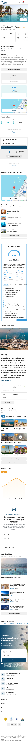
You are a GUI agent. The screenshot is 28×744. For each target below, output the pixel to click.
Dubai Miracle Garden (20, 455)
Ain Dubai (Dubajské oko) (6, 429)
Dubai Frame (4, 455)
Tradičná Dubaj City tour (13, 211)
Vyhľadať (14, 147)
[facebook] (8, 724)
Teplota (4, 472)
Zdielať (7, 402)
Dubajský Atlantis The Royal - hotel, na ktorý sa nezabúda (17, 607)
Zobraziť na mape (14, 462)
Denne (7, 122)
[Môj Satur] (22, 2)
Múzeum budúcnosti (12, 231)
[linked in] (12, 724)
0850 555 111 (9, 678)
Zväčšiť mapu (14, 198)
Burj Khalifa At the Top (7, 442)
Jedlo (11, 284)
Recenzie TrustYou (14, 95)
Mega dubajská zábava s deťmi (17, 600)
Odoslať (14, 660)
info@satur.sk (10, 692)
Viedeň (3, 623)
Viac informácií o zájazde (14, 69)
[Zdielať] (25, 19)
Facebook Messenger (12, 683)
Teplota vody (11, 472)
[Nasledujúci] (25, 14)
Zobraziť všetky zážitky (14, 459)
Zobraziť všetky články (14, 613)
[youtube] (19, 724)
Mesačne (20, 122)
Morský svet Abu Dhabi (12, 225)
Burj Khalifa (17, 442)
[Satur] (5, 2)
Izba (15, 284)
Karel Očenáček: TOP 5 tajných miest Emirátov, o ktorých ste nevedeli (17, 586)
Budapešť (11, 623)
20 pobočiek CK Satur (13, 673)
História (24, 416)
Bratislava (20, 623)
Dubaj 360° (9, 218)
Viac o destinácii (6, 380)
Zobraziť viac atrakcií (14, 235)
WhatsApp (9, 688)
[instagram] (15, 724)
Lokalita (20, 284)
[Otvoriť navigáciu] (26, 2)
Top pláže (19, 416)
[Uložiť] (21, 19)
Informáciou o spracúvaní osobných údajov (10, 666)
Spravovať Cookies (5, 732)
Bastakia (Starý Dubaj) (20, 429)
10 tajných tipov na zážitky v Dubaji (17, 593)
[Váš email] (14, 652)
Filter (7, 152)
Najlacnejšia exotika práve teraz (11, 577)
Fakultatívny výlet (10, 416)
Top (3, 416)
